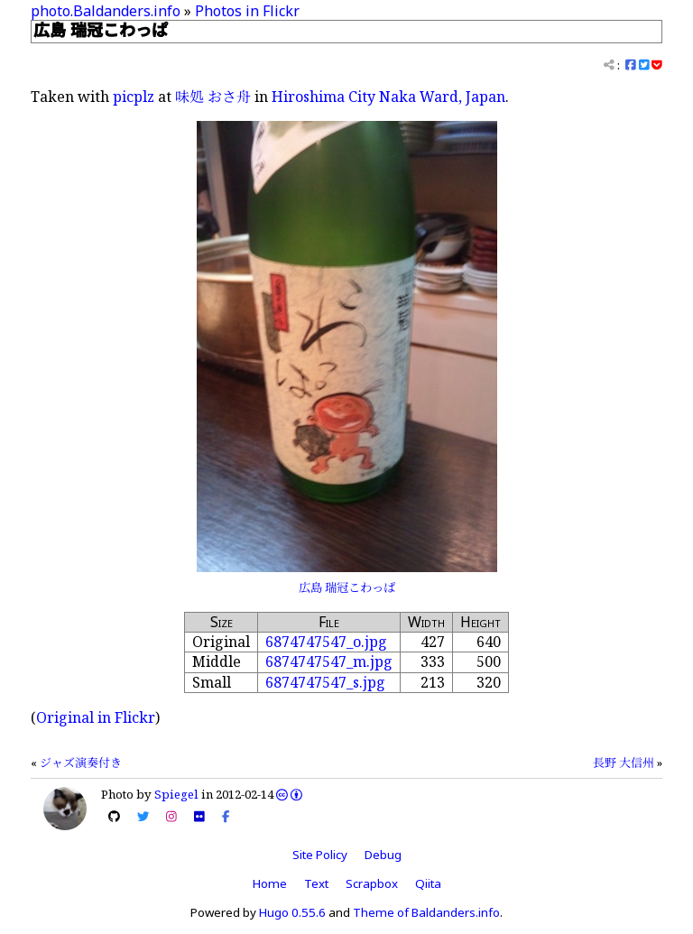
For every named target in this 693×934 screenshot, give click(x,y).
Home (270, 883)
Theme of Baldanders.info (426, 912)
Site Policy (319, 854)
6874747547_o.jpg (326, 642)
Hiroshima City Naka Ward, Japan (388, 96)
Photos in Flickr (247, 11)
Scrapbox (372, 883)
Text (316, 883)
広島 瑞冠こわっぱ (347, 587)
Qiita (428, 883)
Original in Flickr (95, 717)
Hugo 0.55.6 (292, 912)
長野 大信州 (623, 762)
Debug (383, 854)
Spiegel (176, 794)
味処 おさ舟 (213, 96)
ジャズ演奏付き (81, 762)
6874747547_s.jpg (325, 682)
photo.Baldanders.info (105, 11)
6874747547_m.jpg (329, 661)
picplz (133, 96)
